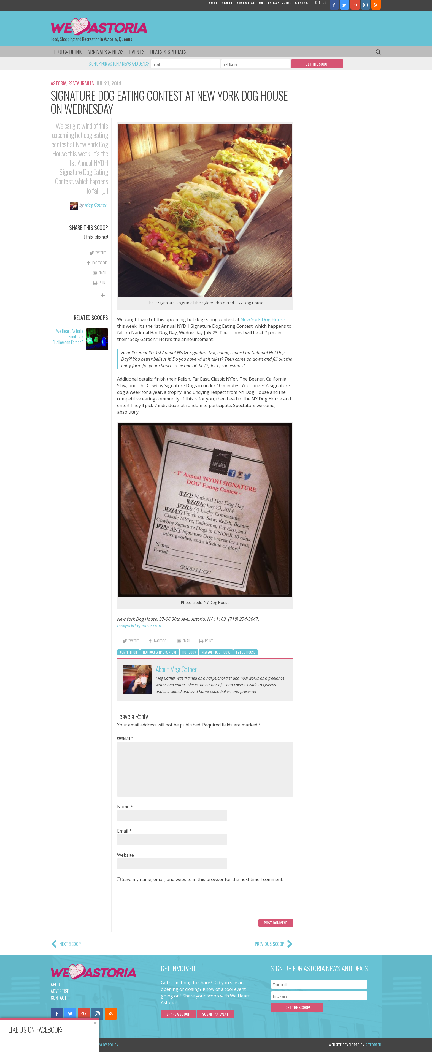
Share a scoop (178, 1014)
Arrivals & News (105, 52)
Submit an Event (215, 1014)
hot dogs (189, 652)
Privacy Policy (106, 1045)
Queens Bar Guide (275, 3)
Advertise (246, 3)
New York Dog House (263, 319)
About (227, 3)
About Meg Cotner (176, 669)
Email (124, 831)
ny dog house (245, 652)
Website (125, 855)
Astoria (58, 83)
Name (125, 807)
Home (213, 3)
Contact (302, 3)
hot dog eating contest (159, 652)
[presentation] (159, 902)
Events (137, 52)
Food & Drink (67, 52)
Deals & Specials (168, 52)
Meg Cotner (96, 205)
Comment (125, 738)
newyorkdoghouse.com (139, 626)
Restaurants (81, 83)
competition (128, 652)
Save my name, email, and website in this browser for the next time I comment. (202, 879)
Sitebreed (373, 1045)
